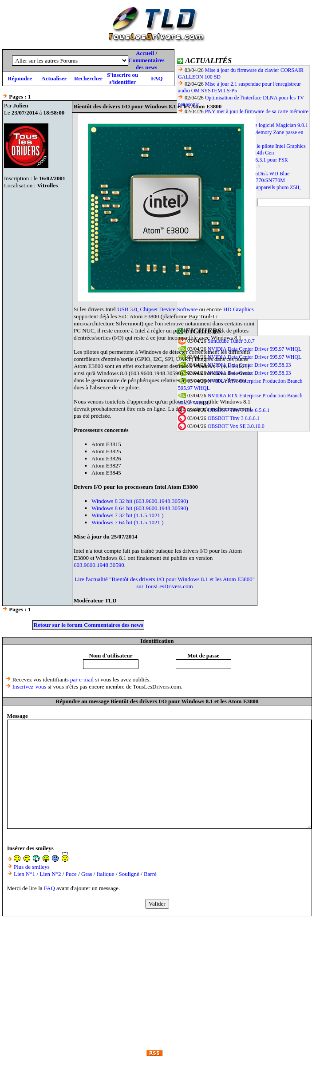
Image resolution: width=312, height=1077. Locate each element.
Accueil (145, 53)
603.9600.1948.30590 (99, 565)
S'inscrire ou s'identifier (122, 78)
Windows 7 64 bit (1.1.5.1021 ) (127, 522)
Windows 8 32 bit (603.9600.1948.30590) (139, 501)
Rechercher (88, 78)
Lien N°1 (24, 874)
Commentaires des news (146, 64)
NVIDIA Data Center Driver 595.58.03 (249, 365)
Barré (150, 874)
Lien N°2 (50, 874)
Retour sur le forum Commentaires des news (88, 625)
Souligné (129, 874)
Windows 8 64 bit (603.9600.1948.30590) (139, 508)
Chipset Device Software (169, 309)
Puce (71, 874)
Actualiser (54, 78)
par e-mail (82, 679)
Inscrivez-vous (29, 686)
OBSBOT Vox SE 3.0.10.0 (236, 426)
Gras (86, 874)
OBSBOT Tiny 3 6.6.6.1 (234, 418)
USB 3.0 (127, 309)
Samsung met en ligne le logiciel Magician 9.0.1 (256, 125)
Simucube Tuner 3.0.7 (231, 341)
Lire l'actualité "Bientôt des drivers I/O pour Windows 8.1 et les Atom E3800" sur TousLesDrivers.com (165, 583)
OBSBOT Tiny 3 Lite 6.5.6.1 (238, 410)
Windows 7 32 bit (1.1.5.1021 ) (127, 515)
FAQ (156, 78)
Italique (106, 874)
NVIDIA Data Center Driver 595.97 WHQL (255, 349)
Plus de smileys (32, 866)
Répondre (20, 78)
